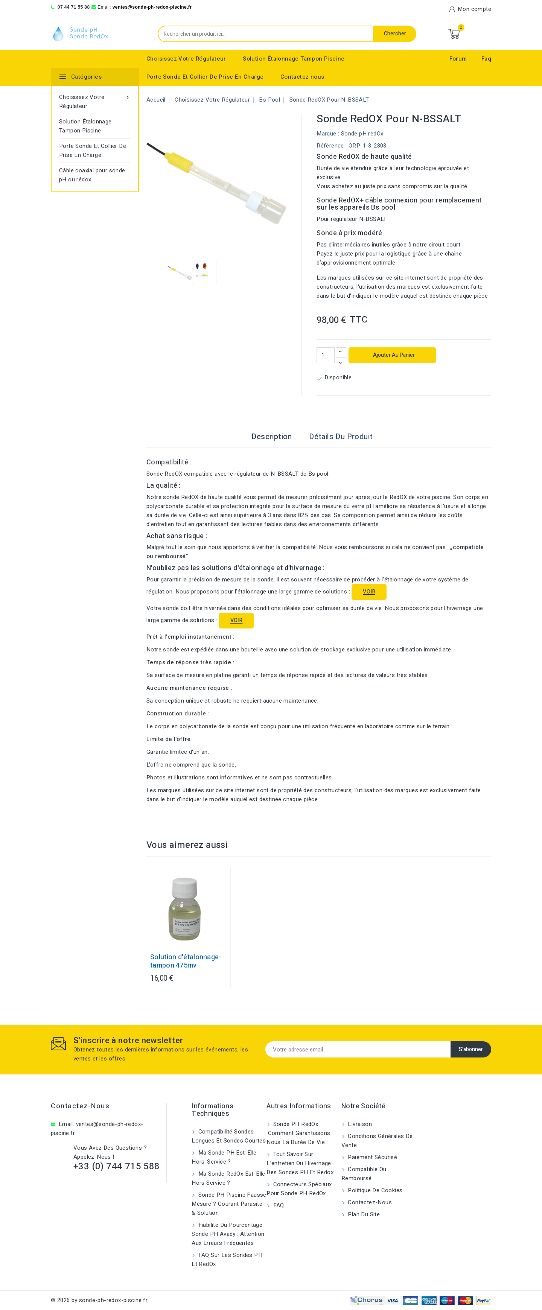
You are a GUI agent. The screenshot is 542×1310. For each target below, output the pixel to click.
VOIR (369, 592)
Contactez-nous (80, 1106)
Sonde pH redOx (362, 133)
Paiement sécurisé (371, 1157)
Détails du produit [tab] (341, 436)
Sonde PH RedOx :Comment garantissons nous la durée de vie (298, 1133)
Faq (486, 59)
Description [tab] (271, 436)
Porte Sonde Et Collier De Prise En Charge (204, 77)
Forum (458, 59)
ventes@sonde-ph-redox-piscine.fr (152, 7)
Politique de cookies (374, 1190)
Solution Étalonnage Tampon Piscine (294, 59)
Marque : (328, 133)
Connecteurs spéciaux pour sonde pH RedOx (299, 1188)
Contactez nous (302, 77)
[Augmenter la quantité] (341, 352)
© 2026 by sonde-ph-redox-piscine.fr (99, 1300)
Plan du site (363, 1214)
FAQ (277, 1205)
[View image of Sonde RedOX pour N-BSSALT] (179, 273)
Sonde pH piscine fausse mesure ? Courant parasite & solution (229, 1204)
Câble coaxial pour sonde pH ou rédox (92, 175)
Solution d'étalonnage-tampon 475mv (186, 961)
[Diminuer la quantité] (341, 364)
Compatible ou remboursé (364, 1173)
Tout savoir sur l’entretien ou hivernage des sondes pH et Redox (299, 1163)
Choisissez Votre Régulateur (186, 59)
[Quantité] (326, 355)
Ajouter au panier (393, 355)
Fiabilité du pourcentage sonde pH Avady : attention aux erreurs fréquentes (228, 1234)
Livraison (359, 1124)
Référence (330, 145)
